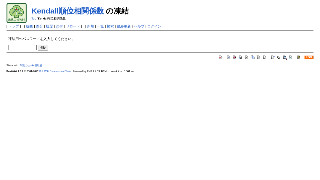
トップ (14, 26)
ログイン (154, 26)
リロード (73, 26)
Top (34, 18)
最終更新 (124, 26)
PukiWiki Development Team (55, 71)
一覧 (100, 26)
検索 (110, 26)
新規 (90, 26)
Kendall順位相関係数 (68, 11)
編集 (29, 26)
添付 (59, 26)
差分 (39, 26)
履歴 (49, 26)
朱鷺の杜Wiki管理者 (31, 65)
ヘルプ (139, 26)
